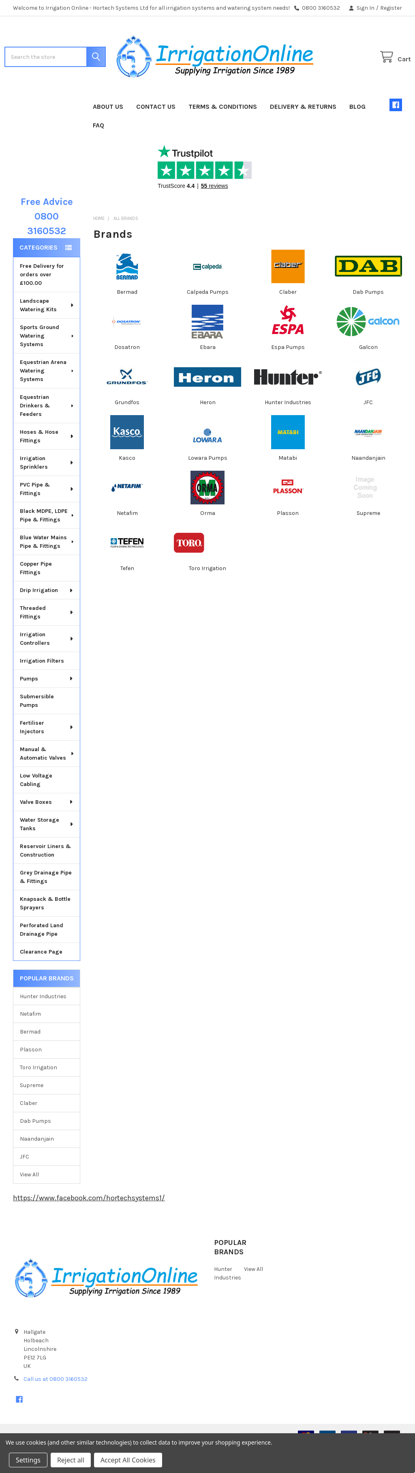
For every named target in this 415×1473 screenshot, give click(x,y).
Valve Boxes (47, 828)
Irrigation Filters (42, 686)
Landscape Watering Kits (47, 331)
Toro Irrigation (38, 1093)
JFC (24, 1182)
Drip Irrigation (47, 616)
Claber (28, 1129)
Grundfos (127, 428)
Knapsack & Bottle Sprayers (45, 929)
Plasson (31, 1075)
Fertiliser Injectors (47, 753)
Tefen (127, 594)
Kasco (127, 483)
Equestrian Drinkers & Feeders (47, 432)
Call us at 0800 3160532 (56, 1405)
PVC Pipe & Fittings (47, 515)
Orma (207, 539)
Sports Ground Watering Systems (47, 362)
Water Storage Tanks (47, 850)
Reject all (70, 1460)
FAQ (98, 151)
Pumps (47, 704)
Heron (208, 428)
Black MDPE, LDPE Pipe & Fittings (47, 541)
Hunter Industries (43, 1022)
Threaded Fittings (47, 638)
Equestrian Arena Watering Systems (47, 397)
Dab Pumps (35, 1147)
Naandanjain (37, 1164)
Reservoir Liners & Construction (45, 876)
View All (29, 1200)
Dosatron (127, 373)
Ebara (208, 373)
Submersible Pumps (37, 726)
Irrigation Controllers (47, 664)
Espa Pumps (288, 373)
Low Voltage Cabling (36, 806)
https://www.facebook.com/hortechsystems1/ (89, 1223)
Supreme (31, 1111)
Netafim (30, 1039)
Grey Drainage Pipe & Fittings (46, 903)
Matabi (287, 483)
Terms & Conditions (222, 132)
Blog (357, 132)
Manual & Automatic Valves (47, 779)
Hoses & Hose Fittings (47, 462)
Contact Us (155, 132)
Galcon (368, 373)
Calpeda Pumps (208, 317)
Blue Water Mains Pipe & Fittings (47, 567)
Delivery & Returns (303, 132)
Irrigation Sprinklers (47, 488)
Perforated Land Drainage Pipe (41, 955)
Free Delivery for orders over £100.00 (42, 300)
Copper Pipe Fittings (36, 594)
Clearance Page (41, 977)
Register (391, 7)
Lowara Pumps (207, 483)
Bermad (30, 1057)
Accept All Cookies (128, 1460)
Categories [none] (38, 273)
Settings (28, 1460)
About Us (108, 132)
